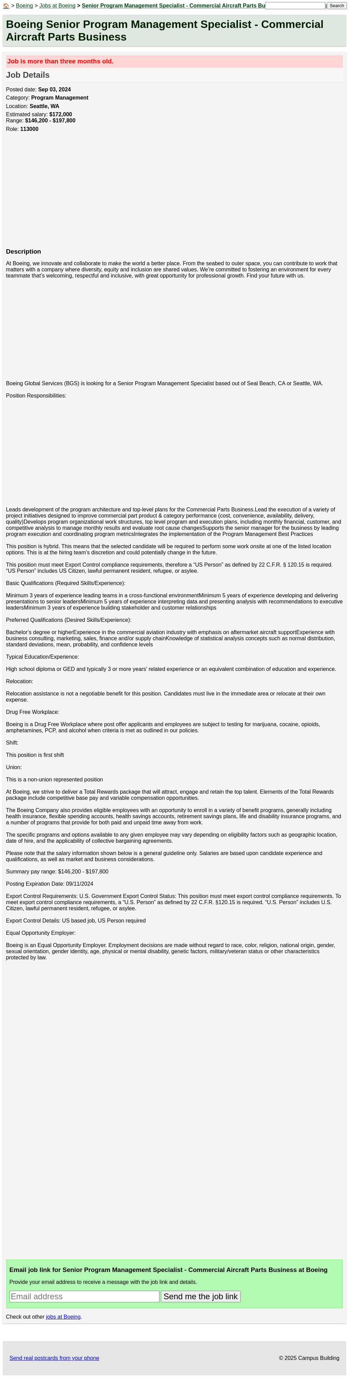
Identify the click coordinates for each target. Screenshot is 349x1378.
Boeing (24, 6)
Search (337, 5)
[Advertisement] (174, 193)
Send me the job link (201, 1296)
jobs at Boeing (63, 1317)
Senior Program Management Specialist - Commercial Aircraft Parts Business (182, 6)
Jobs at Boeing (57, 6)
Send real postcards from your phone (54, 1358)
